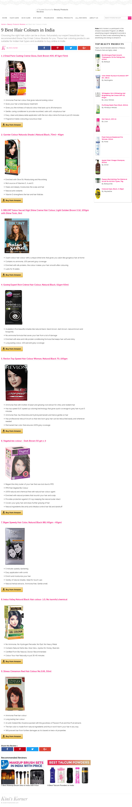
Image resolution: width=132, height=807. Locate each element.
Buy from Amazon (11, 124)
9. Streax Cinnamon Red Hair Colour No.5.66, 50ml (26, 671)
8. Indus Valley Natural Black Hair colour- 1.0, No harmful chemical (34, 599)
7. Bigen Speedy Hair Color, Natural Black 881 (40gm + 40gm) (31, 522)
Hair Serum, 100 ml (109, 119)
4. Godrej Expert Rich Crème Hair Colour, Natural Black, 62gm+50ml (35, 284)
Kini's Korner (17, 9)
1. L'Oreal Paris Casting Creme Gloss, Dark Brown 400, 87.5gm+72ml (34, 56)
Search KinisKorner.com (113, 17)
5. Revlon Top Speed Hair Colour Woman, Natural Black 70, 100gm (34, 358)
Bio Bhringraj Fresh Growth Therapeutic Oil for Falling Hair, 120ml (113, 57)
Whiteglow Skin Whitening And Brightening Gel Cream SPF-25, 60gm (113, 95)
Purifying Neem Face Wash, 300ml (115, 105)
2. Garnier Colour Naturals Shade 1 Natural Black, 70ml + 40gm (32, 134)
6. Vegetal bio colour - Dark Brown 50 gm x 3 (23, 441)
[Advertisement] (105, 10)
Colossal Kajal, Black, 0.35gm (113, 189)
